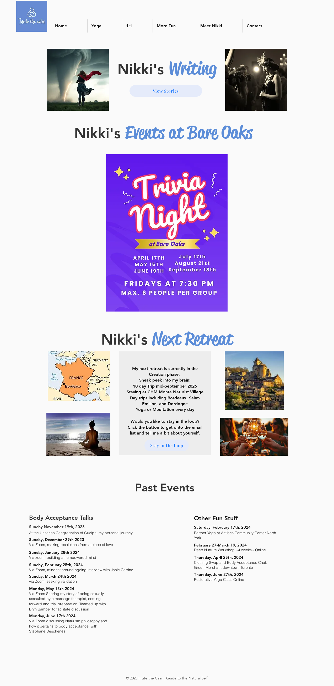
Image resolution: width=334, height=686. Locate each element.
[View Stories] (166, 91)
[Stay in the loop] (166, 445)
